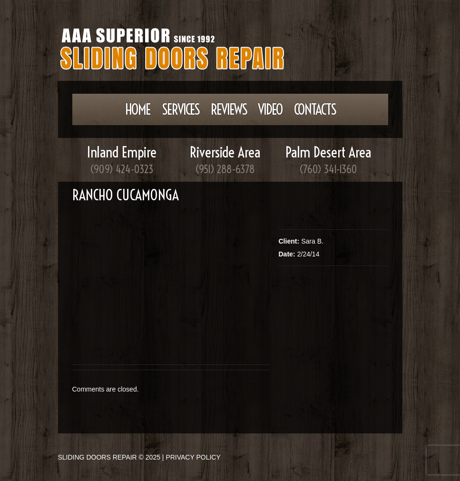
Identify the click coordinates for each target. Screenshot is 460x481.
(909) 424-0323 (122, 169)
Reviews (229, 109)
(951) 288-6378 (225, 169)
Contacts (315, 109)
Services (180, 109)
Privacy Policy (193, 457)
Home (137, 109)
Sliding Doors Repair (97, 457)
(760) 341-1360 (328, 169)
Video (270, 109)
